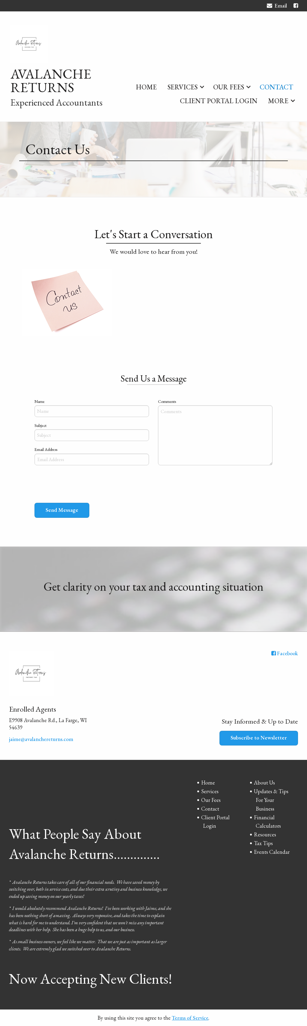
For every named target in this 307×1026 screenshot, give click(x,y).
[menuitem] (146, 86)
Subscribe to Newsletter (259, 737)
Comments (167, 401)
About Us (264, 782)
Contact (276, 87)
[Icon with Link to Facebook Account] (296, 5)
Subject (40, 425)
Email (277, 6)
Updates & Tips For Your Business (271, 800)
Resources (265, 834)
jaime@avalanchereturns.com (41, 739)
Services (183, 87)
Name (39, 401)
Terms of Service (190, 1017)
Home (146, 87)
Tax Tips (263, 843)
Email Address (45, 449)
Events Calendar (272, 851)
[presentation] (80, 485)
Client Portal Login (218, 100)
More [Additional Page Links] (278, 100)
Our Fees (228, 87)
